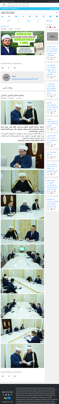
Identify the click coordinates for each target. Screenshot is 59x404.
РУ (54, 1)
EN (56, 1)
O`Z (51, 1)
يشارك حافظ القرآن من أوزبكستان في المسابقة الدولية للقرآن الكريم (52, 185)
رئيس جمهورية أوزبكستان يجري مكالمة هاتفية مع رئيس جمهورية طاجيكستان (52, 51)
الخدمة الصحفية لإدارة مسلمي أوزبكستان (25, 79)
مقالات (28, 21)
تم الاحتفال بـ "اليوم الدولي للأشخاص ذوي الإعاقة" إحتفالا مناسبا (51, 88)
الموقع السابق (53, 8)
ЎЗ (48, 1)
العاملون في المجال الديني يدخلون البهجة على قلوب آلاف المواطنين (52, 69)
